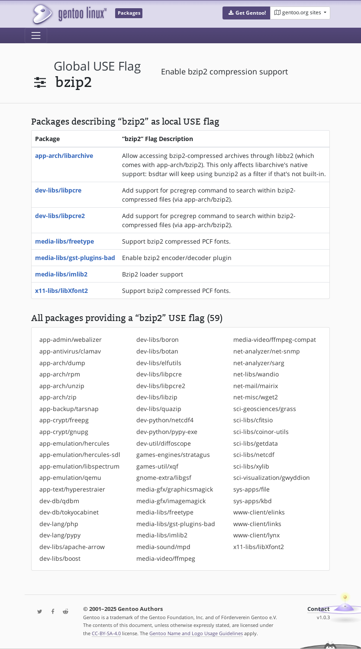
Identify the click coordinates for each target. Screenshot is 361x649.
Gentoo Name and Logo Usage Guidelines (196, 633)
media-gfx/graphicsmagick (174, 489)
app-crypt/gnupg (63, 431)
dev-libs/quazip (158, 409)
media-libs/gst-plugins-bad (75, 258)
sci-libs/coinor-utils (261, 431)
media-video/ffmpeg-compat (274, 339)
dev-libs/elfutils (158, 363)
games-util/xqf (157, 466)
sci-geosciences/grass (264, 409)
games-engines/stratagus (173, 454)
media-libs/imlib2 (61, 274)
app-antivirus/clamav (70, 351)
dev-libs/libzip (156, 397)
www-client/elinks (259, 512)
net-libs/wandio (256, 374)
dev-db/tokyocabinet (69, 512)
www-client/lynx (256, 535)
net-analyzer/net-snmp (266, 351)
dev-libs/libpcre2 (60, 216)
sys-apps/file (251, 489)
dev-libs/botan (157, 351)
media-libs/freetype (64, 241)
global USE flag (97, 66)
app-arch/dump (62, 363)
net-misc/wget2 (255, 397)
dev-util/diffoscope (163, 443)
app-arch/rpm (59, 374)
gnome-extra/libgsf (163, 477)
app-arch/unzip (61, 386)
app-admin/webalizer (70, 339)
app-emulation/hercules (74, 443)
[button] (246, 12)
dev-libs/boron (157, 339)
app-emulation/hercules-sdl (79, 454)
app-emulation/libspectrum (79, 466)
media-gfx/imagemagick (171, 501)
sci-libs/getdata (255, 443)
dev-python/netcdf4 (164, 420)
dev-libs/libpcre (58, 190)
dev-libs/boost (60, 558)
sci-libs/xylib (251, 466)
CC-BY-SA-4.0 (106, 633)
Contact (318, 609)
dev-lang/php (58, 524)
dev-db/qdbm (59, 501)
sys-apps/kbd (252, 501)
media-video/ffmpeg (165, 558)
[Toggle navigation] (36, 35)
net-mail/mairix (255, 386)
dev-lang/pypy (60, 535)
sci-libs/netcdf (253, 454)
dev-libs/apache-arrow (72, 547)
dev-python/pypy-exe (166, 431)
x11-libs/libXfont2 (61, 290)
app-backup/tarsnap (69, 409)
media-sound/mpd (163, 547)
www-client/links (257, 524)
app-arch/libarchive (64, 155)
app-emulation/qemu (70, 477)
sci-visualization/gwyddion (271, 477)
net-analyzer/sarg (258, 363)
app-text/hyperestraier (72, 489)
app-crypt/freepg (64, 420)
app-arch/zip (58, 397)
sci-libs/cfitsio (253, 420)
